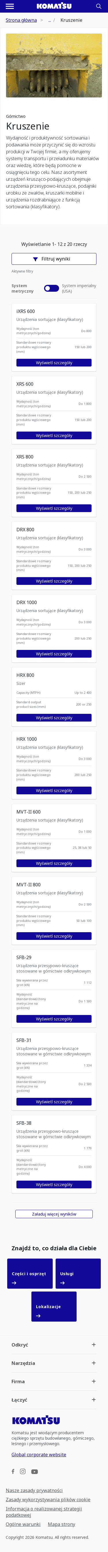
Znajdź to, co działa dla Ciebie (54, 1248)
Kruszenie (28, 126)
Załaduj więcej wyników (54, 1214)
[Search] (98, 6)
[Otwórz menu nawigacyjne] (10, 6)
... (49, 20)
